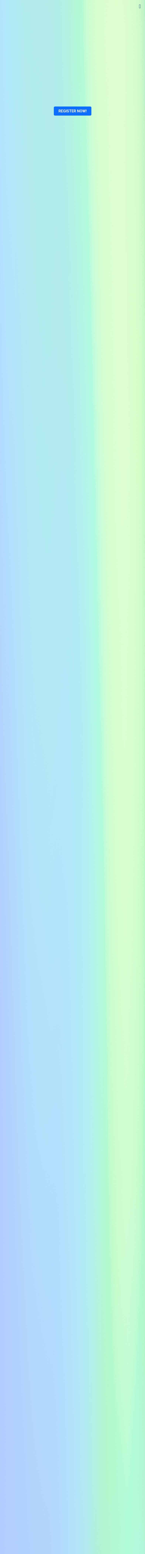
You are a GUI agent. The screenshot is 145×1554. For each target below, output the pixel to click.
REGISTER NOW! (73, 111)
